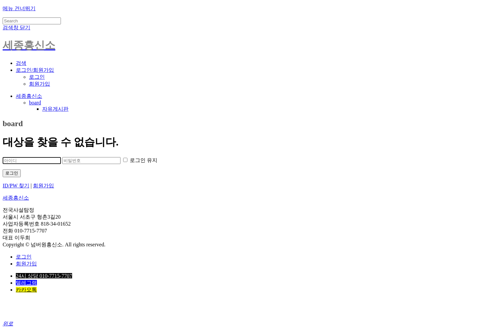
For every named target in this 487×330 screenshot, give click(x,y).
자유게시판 (55, 109)
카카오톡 (26, 289)
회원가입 (39, 84)
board (35, 102)
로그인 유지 (140, 160)
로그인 (37, 77)
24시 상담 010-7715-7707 (44, 276)
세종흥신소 (29, 96)
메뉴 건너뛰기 (19, 8)
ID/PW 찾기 (16, 185)
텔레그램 (26, 283)
